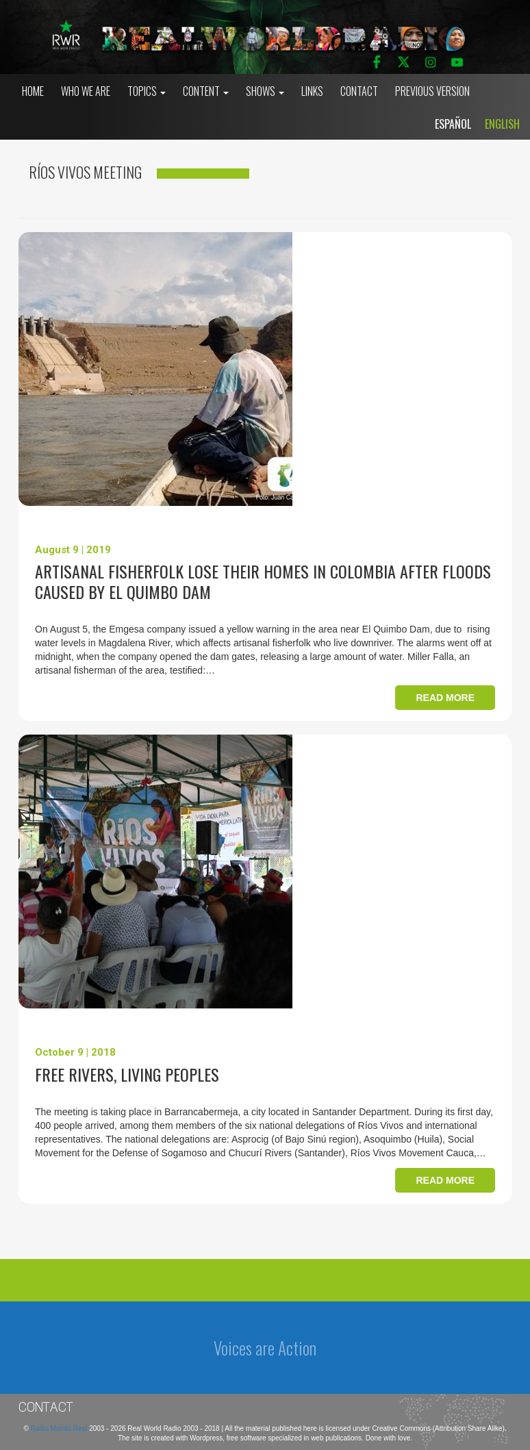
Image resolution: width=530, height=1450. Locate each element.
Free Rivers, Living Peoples (127, 1074)
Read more (445, 697)
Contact (359, 91)
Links (312, 91)
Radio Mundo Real (60, 1428)
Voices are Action (265, 1347)
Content (206, 91)
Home (33, 91)
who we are (85, 91)
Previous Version (432, 91)
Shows (265, 91)
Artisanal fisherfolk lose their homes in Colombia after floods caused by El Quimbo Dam (263, 581)
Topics (146, 91)
